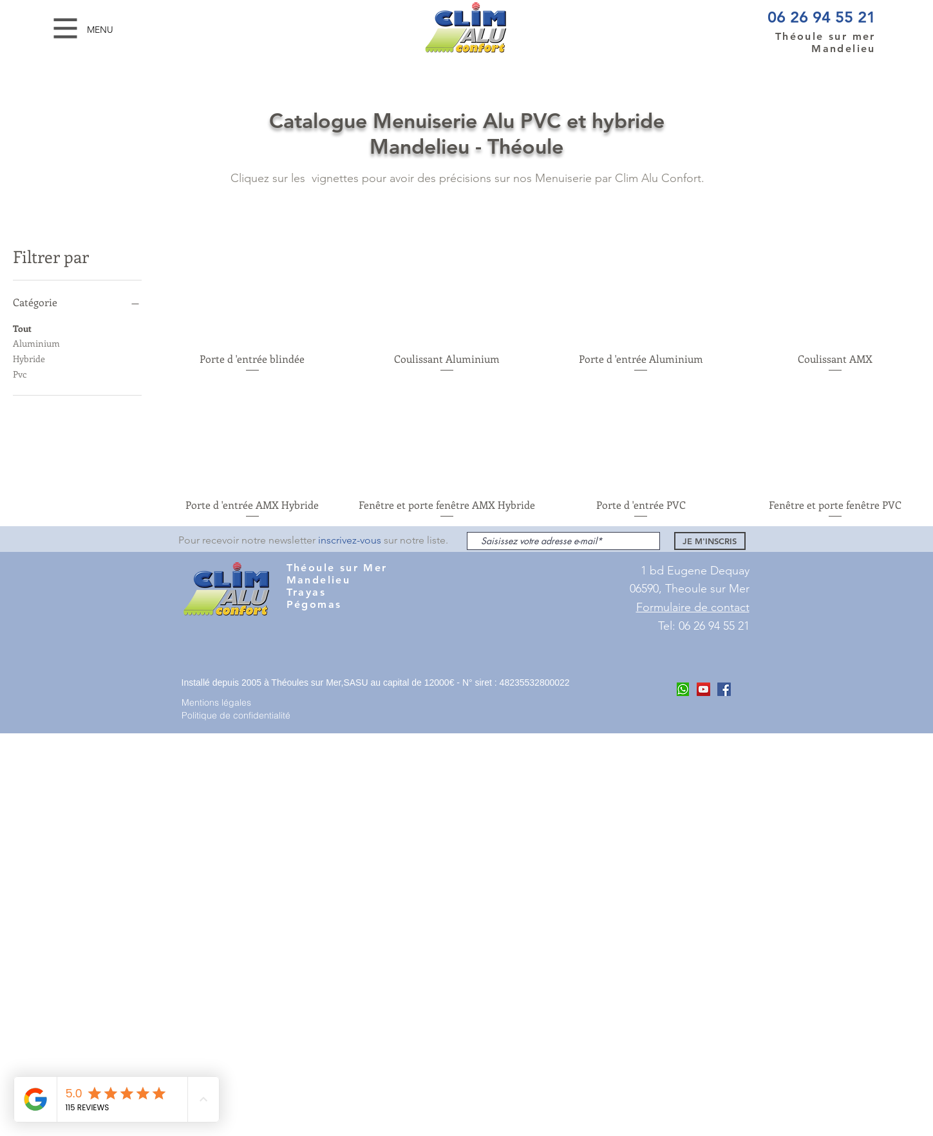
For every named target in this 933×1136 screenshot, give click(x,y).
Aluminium (36, 342)
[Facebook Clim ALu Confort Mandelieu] (724, 689)
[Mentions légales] (227, 702)
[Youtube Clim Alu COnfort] (703, 689)
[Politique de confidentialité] (241, 715)
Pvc (19, 373)
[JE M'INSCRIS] (710, 541)
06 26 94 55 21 (822, 17)
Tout (22, 327)
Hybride (29, 358)
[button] (65, 29)
